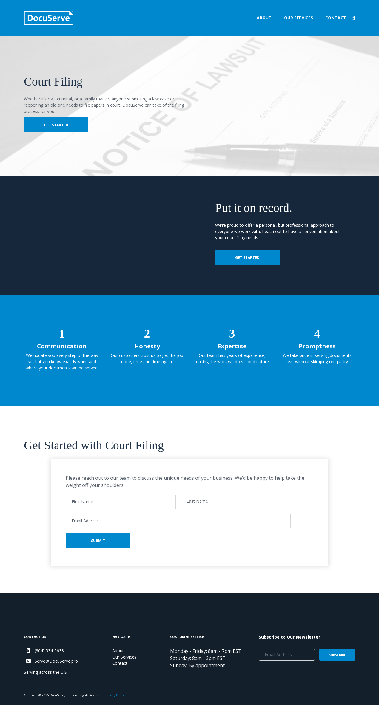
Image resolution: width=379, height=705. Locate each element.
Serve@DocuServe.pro (56, 661)
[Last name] (236, 501)
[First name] (121, 502)
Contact (335, 18)
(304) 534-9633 (49, 650)
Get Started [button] (56, 125)
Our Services (298, 18)
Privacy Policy (115, 695)
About (264, 18)
